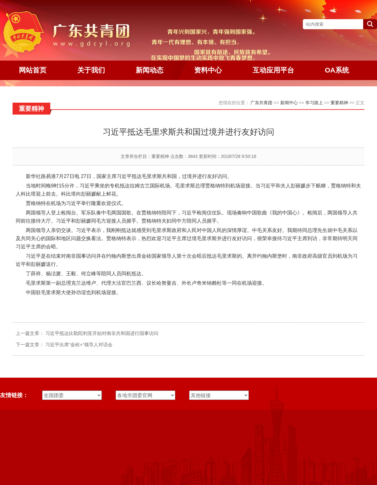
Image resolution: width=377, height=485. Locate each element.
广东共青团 (261, 102)
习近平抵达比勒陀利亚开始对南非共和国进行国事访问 (101, 333)
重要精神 (339, 102)
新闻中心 (289, 102)
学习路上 (314, 102)
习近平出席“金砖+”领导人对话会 (78, 344)
